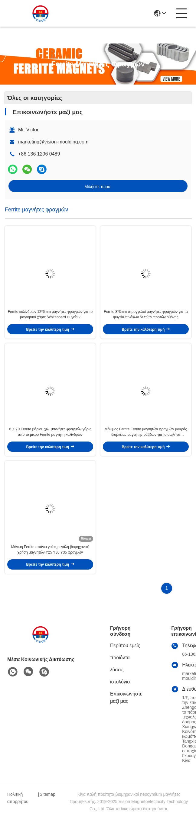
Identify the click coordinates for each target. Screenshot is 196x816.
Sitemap (47, 794)
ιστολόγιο (120, 681)
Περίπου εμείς (125, 645)
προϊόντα (120, 657)
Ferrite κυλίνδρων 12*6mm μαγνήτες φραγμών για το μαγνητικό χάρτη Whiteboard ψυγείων (50, 314)
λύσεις (117, 669)
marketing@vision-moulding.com (53, 141)
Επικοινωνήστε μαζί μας (126, 697)
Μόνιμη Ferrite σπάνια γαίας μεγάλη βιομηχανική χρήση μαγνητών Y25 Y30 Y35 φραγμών (50, 549)
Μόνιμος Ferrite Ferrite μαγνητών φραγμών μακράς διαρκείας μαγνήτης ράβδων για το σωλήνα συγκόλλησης (146, 432)
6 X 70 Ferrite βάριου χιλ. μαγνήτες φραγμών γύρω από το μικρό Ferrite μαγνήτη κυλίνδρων (50, 432)
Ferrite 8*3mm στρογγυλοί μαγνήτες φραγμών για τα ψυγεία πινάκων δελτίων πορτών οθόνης (146, 314)
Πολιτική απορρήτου (17, 798)
